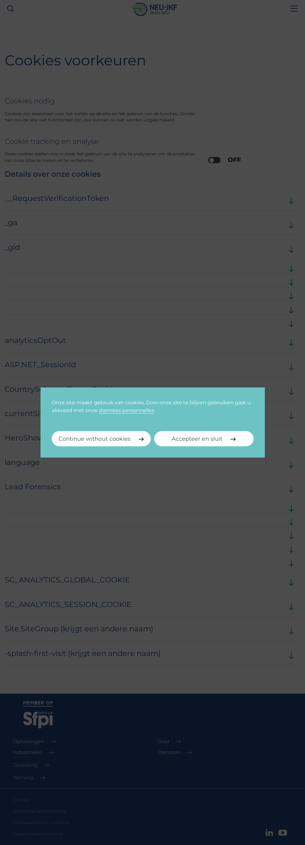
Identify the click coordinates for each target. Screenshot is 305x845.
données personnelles (126, 410)
